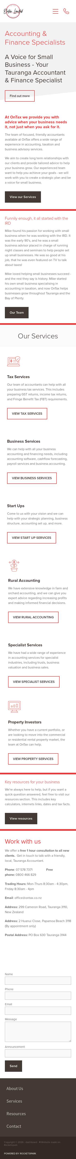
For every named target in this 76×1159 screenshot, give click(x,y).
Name (9, 974)
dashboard (31, 1142)
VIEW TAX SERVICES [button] (27, 413)
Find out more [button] (20, 96)
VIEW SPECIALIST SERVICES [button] (34, 681)
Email (8, 1004)
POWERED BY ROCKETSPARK (20, 1153)
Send (13, 1066)
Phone (9, 989)
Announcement (15, 1046)
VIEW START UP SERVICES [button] (31, 537)
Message (11, 1019)
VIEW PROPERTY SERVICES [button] (33, 759)
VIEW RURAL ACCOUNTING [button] (33, 617)
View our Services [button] (23, 197)
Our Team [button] (17, 312)
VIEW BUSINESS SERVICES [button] (32, 478)
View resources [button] (21, 818)
